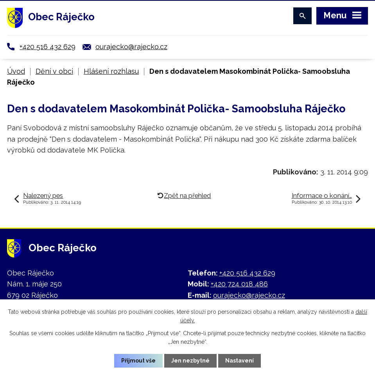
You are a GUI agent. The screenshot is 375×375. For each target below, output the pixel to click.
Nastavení (239, 360)
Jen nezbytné (190, 360)
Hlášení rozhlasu (111, 71)
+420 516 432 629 (47, 47)
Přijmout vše (138, 360)
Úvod (16, 71)
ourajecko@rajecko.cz (131, 47)
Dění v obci (54, 71)
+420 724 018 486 (239, 284)
